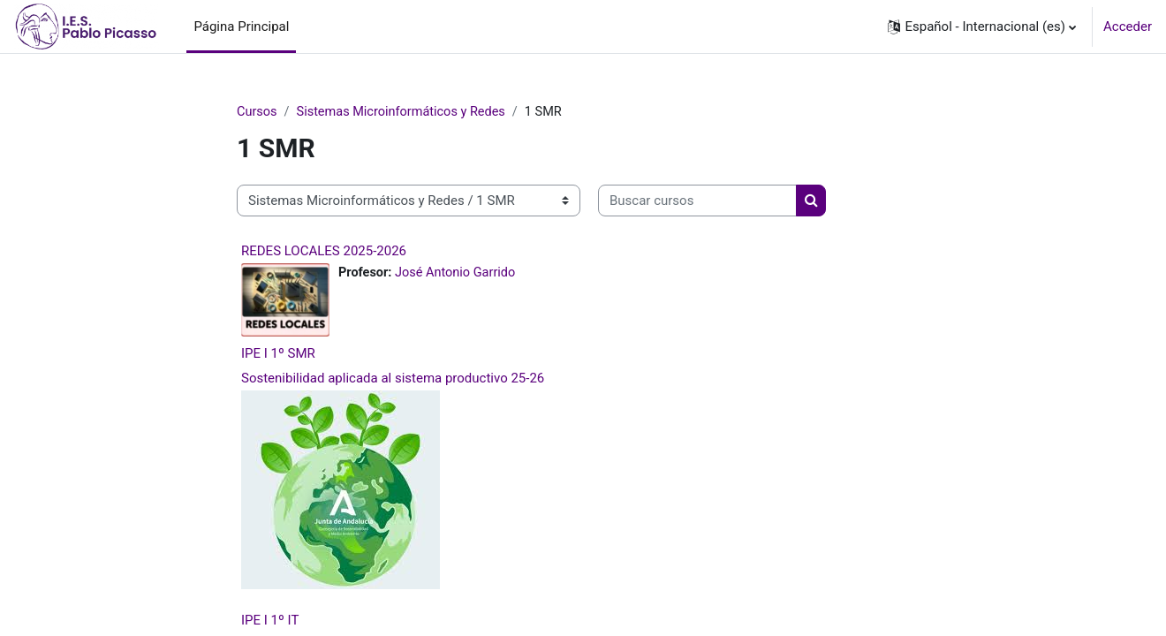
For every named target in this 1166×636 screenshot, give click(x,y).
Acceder (1127, 26)
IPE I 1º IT (270, 620)
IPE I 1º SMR (278, 353)
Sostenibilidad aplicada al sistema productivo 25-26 (392, 378)
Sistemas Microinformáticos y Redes (406, 112)
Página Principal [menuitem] (241, 26)
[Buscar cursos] (697, 202)
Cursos (257, 112)
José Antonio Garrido (459, 274)
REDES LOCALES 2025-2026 (323, 252)
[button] (981, 26)
